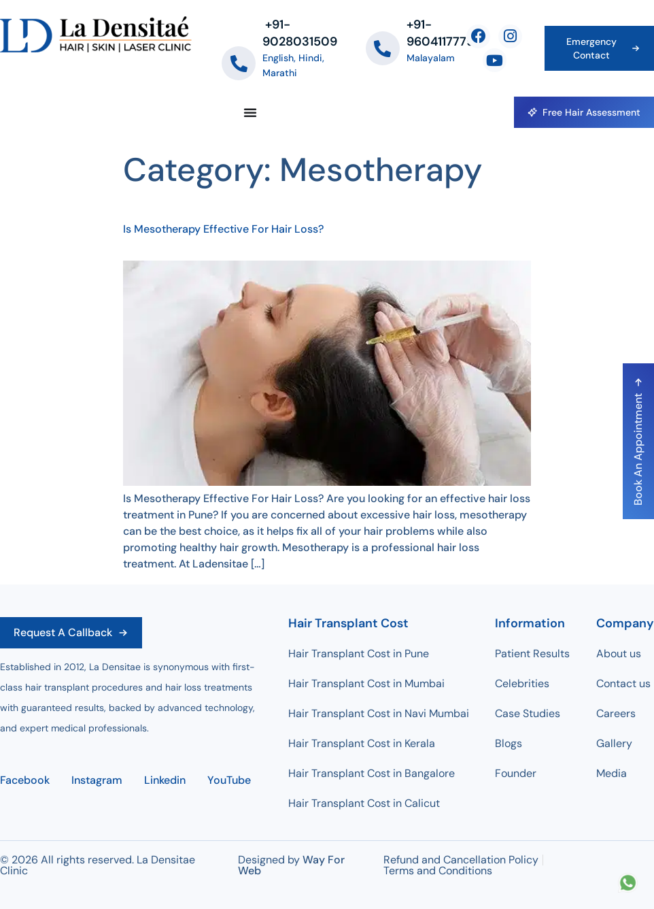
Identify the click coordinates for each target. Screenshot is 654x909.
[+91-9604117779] (383, 48)
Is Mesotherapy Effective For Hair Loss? (223, 229)
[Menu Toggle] (250, 112)
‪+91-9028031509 (299, 33)
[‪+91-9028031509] (239, 63)
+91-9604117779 (440, 33)
